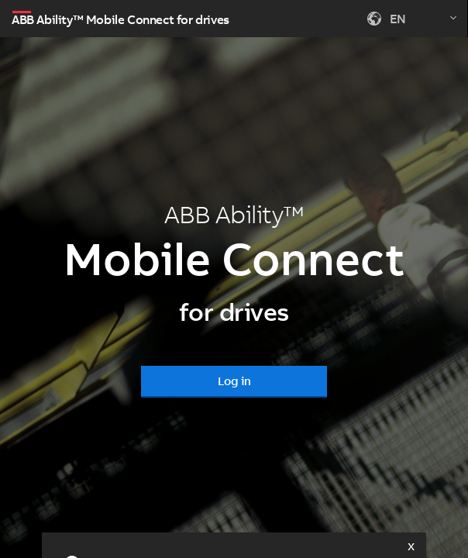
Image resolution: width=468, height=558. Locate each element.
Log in (234, 381)
